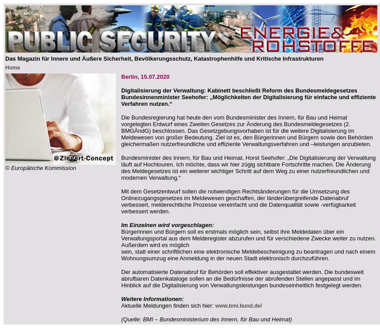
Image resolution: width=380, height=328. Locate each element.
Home (12, 68)
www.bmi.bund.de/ (238, 306)
